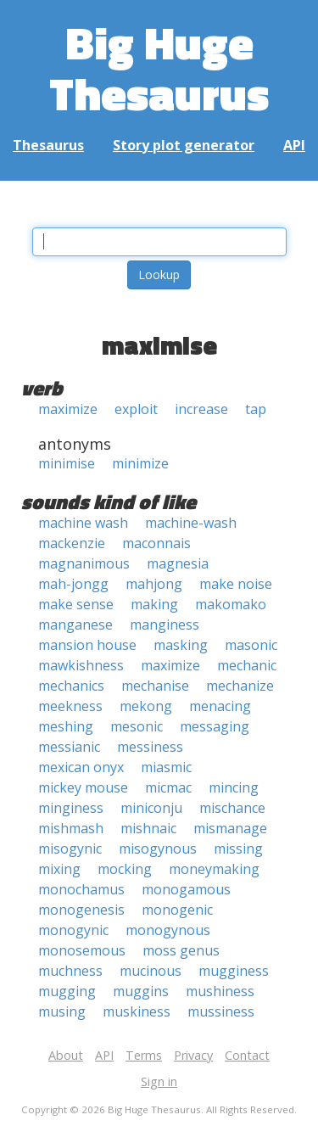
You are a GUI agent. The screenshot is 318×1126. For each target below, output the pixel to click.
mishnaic (148, 828)
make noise (235, 583)
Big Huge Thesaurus (159, 67)
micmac (168, 787)
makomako (230, 604)
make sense (76, 604)
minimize (140, 463)
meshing (65, 726)
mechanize (240, 685)
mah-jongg (73, 583)
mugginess (233, 970)
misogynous (158, 848)
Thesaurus (48, 145)
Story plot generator (183, 145)
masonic (251, 645)
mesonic (136, 726)
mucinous (150, 970)
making (154, 604)
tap (255, 409)
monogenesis (81, 909)
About (65, 1055)
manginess (164, 624)
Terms (144, 1055)
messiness (150, 746)
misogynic (70, 848)
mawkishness (81, 665)
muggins (141, 991)
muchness (70, 970)
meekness (70, 706)
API (294, 145)
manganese (75, 624)
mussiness (220, 1011)
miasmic (166, 767)
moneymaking (214, 869)
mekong (146, 706)
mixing (59, 869)
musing (62, 1011)
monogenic (177, 909)
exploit (136, 409)
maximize (68, 409)
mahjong (154, 583)
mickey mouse (83, 787)
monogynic (73, 930)
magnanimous (84, 563)
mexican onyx (81, 767)
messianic (69, 746)
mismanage (230, 828)
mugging (67, 991)
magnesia (178, 563)
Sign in (159, 1081)
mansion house (87, 645)
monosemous (82, 950)
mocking (125, 869)
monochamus (81, 889)
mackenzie (71, 543)
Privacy (193, 1055)
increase (201, 409)
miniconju (151, 807)
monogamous (186, 889)
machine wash (83, 522)
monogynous (168, 930)
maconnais (156, 543)
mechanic (246, 665)
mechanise (155, 685)
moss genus (181, 950)
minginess (70, 807)
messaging (214, 726)
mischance (232, 807)
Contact (247, 1055)
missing (238, 848)
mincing (234, 787)
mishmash (70, 828)
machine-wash (191, 522)
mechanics (71, 685)
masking (180, 645)
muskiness (136, 1011)
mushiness (220, 991)
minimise (66, 463)
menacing (220, 706)
